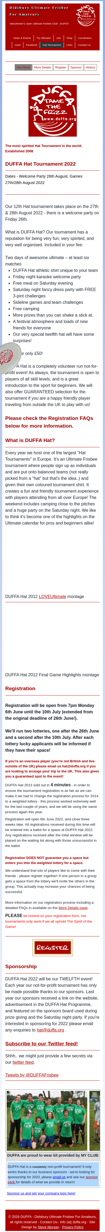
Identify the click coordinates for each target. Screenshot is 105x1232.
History (90, 67)
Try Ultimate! (43, 37)
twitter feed (23, 1062)
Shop (69, 37)
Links (69, 44)
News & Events (22, 37)
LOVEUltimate (52, 596)
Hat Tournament (52, 44)
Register (60, 67)
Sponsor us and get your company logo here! (41, 1193)
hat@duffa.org (50, 1030)
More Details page (73, 908)
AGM (18, 44)
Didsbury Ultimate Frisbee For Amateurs (39, 11)
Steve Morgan (48, 1227)
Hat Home (23, 67)
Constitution (85, 37)
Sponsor (76, 67)
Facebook (31, 44)
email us (59, 1177)
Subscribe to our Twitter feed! (41, 1043)
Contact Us (84, 44)
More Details (42, 67)
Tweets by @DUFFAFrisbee (32, 1075)
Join (58, 37)
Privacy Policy (73, 1227)
